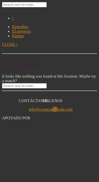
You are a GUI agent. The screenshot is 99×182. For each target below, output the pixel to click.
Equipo (18, 36)
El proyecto (21, 31)
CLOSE (9, 44)
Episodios (20, 27)
